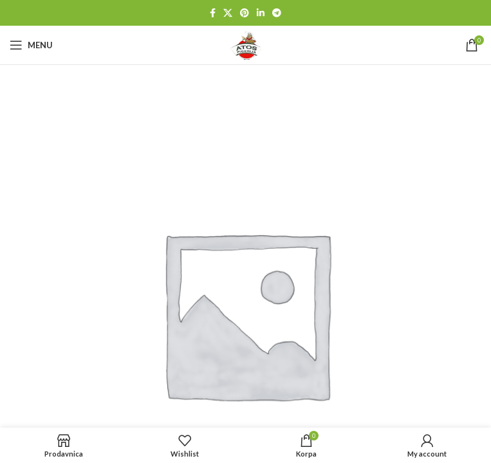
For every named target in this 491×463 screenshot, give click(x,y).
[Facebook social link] (212, 13)
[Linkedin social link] (260, 13)
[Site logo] (246, 44)
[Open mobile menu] (31, 45)
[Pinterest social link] (244, 13)
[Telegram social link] (276, 13)
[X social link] (227, 13)
